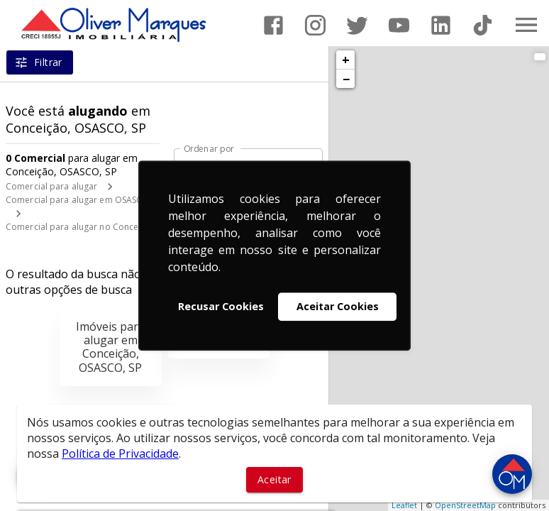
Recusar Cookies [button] (221, 306)
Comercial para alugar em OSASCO (78, 200)
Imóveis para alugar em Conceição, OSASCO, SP (110, 347)
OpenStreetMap (465, 505)
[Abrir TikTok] (482, 25)
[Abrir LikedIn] (440, 25)
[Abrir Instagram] (315, 25)
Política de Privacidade (120, 453)
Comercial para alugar (51, 186)
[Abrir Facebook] (273, 25)
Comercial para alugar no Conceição (81, 227)
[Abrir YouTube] (399, 25)
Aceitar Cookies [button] (337, 306)
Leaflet (404, 505)
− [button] (346, 78)
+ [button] (346, 59)
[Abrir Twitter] (357, 25)
